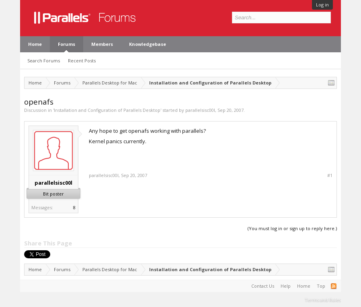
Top (321, 286)
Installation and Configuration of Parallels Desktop (107, 110)
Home (35, 44)
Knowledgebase (147, 44)
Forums (66, 44)
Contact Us (262, 286)
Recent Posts (82, 61)
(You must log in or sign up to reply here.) (292, 228)
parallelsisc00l (200, 110)
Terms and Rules (323, 300)
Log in (322, 5)
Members (102, 44)
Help (286, 286)
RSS (333, 286)
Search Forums (43, 61)
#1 (329, 175)
